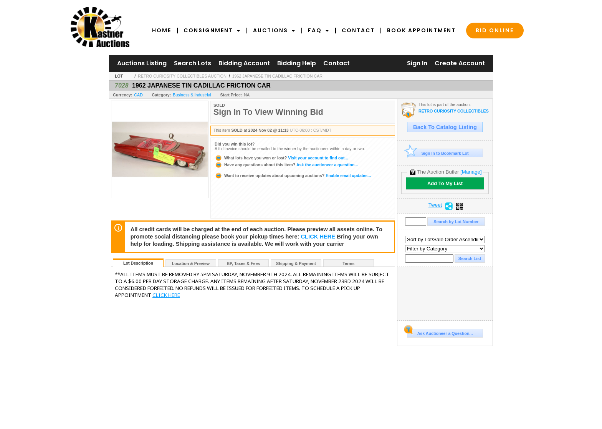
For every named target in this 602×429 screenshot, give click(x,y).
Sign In (417, 63)
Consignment (212, 30)
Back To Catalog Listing (445, 127)
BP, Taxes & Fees (243, 263)
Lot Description (138, 263)
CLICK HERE (318, 237)
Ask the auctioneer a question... (286, 164)
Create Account (460, 63)
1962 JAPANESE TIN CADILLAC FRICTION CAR (277, 76)
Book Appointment (421, 30)
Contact (358, 30)
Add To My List (445, 183)
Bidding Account (244, 63)
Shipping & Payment (296, 263)
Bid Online (495, 30)
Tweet (435, 205)
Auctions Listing (142, 63)
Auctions (274, 30)
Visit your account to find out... (281, 158)
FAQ (318, 30)
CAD (138, 95)
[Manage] (471, 172)
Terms (348, 263)
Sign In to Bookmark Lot (438, 153)
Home (161, 30)
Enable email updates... (293, 175)
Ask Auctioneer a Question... (440, 332)
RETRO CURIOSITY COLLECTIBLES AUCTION (182, 76)
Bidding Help (296, 63)
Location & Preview (191, 263)
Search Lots (192, 63)
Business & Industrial (192, 95)
